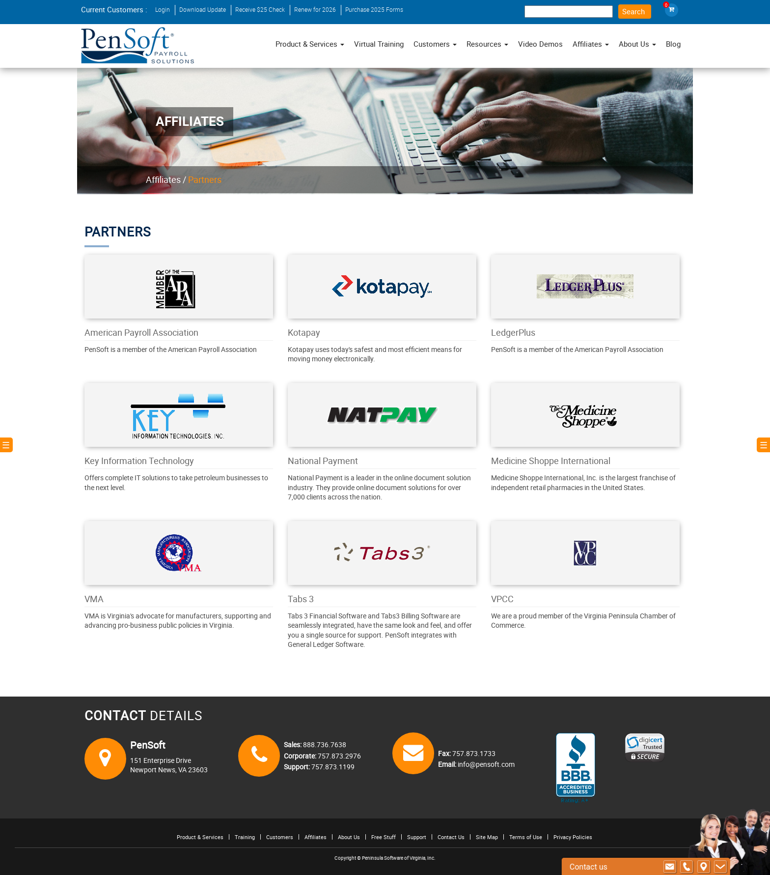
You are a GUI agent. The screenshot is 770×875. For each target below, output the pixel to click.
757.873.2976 (338, 755)
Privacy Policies (572, 837)
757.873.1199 (332, 766)
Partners (204, 179)
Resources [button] (487, 44)
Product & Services (309, 44)
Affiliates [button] (591, 44)
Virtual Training (379, 44)
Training (245, 837)
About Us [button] (637, 44)
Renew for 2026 (315, 9)
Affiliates (163, 179)
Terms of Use (525, 837)
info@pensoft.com (485, 764)
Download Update (202, 9)
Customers (279, 837)
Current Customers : (114, 9)
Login (162, 9)
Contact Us (451, 837)
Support (416, 837)
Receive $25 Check (260, 9)
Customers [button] (435, 44)
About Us (349, 837)
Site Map (487, 837)
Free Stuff (383, 837)
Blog (673, 44)
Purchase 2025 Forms (374, 9)
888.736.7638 (324, 744)
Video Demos (540, 44)
